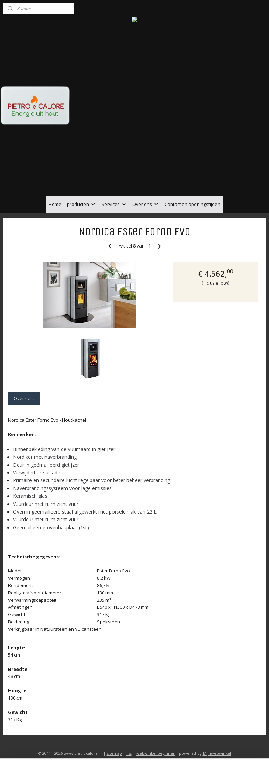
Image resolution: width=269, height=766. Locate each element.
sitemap (114, 753)
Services (114, 204)
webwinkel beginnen (155, 753)
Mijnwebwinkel (217, 753)
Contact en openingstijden (192, 204)
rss (129, 753)
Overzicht (24, 398)
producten (81, 204)
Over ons (145, 204)
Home (55, 204)
